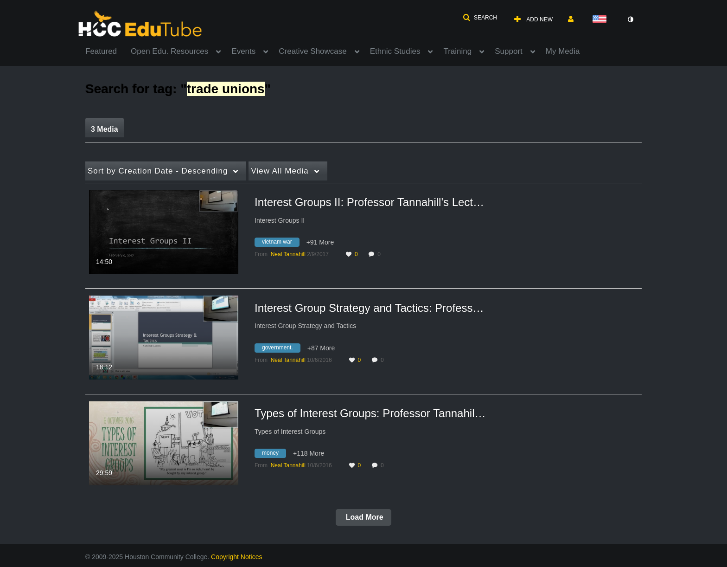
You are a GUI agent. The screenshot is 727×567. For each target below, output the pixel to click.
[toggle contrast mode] (630, 19)
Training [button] (457, 51)
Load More (363, 517)
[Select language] (601, 19)
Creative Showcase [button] (312, 51)
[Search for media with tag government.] (281, 349)
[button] (480, 17)
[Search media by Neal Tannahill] (288, 254)
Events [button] (243, 51)
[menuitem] (108, 50)
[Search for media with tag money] (274, 454)
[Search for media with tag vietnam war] (280, 243)
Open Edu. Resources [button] (169, 51)
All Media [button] (279, 171)
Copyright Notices (236, 557)
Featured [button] (101, 51)
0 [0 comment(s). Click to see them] (380, 254)
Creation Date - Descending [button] (158, 171)
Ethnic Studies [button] (395, 51)
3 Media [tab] (104, 129)
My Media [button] (563, 51)
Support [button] (509, 51)
